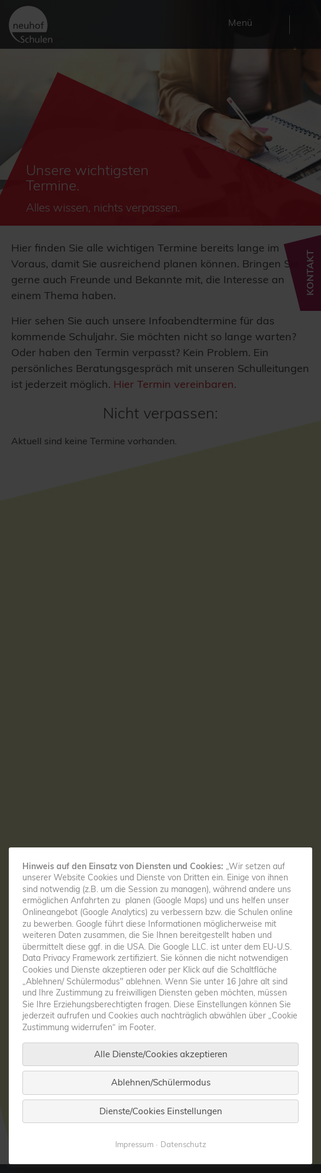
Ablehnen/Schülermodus (160, 1108)
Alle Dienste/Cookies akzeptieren (161, 1079)
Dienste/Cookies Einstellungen (160, 1136)
